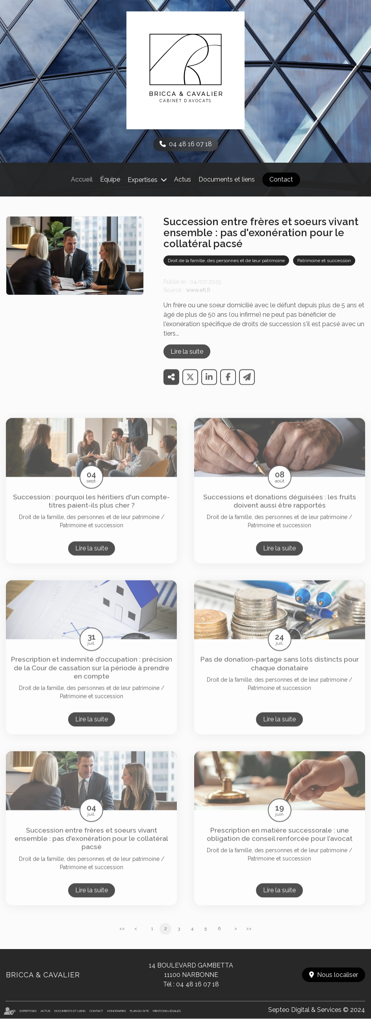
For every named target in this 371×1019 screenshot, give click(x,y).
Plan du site (139, 1011)
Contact (281, 179)
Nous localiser (337, 975)
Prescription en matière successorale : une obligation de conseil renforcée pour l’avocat (279, 843)
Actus (182, 179)
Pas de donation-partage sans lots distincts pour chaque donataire (279, 672)
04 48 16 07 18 (190, 144)
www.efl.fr (198, 298)
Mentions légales (167, 1011)
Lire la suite (187, 360)
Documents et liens (226, 179)
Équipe (110, 179)
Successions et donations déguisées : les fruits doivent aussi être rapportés (279, 509)
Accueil (82, 179)
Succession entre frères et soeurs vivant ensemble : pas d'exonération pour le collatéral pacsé (91, 847)
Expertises (143, 180)
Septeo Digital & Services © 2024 (316, 1009)
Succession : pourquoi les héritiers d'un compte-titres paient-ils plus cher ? (91, 509)
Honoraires (116, 1011)
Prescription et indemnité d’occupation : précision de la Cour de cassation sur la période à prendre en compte (91, 676)
